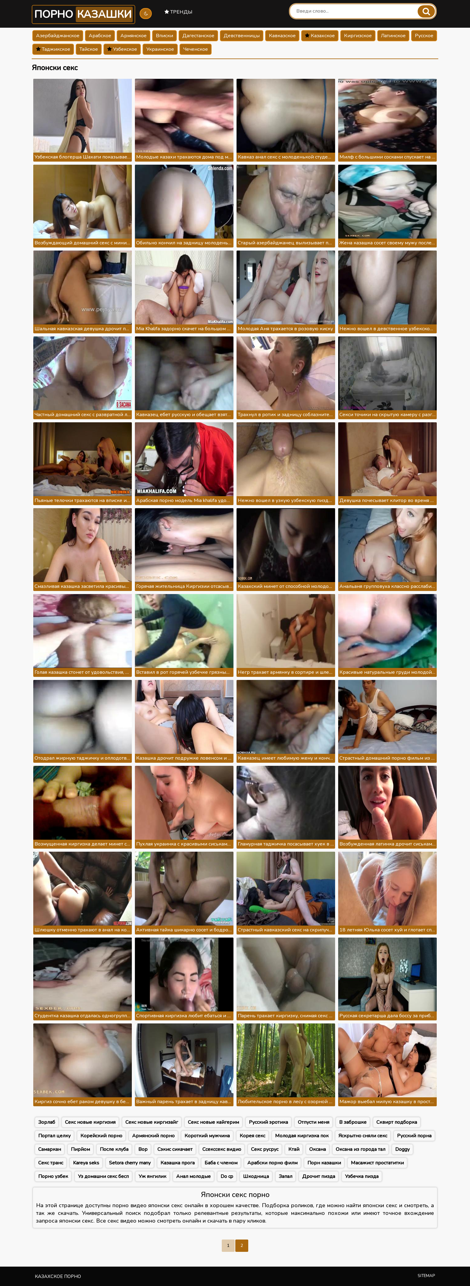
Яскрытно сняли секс (362, 1135)
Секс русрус (264, 1149)
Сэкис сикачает (174, 1149)
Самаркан (49, 1149)
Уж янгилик (152, 1176)
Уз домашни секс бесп (103, 1176)
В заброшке (353, 1122)
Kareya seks (86, 1162)
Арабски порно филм (272, 1162)
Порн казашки (324, 1162)
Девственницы (242, 35)
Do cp (227, 1176)
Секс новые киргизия (90, 1122)
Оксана (317, 1149)
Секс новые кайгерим (213, 1122)
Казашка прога (177, 1162)
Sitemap (426, 1276)
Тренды (178, 12)
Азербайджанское (57, 35)
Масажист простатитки (377, 1162)
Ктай (293, 1149)
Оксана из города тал (360, 1149)
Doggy (402, 1149)
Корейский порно (101, 1135)
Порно (83, 14)
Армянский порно (153, 1135)
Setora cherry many (130, 1162)
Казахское (320, 35)
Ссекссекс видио (221, 1149)
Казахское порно (58, 1276)
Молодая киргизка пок (302, 1135)
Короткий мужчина (207, 1135)
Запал (285, 1176)
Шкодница (256, 1176)
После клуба (114, 1149)
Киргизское (358, 35)
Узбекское (122, 49)
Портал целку (54, 1135)
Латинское (393, 35)
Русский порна (414, 1135)
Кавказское (282, 35)
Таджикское (53, 49)
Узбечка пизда (362, 1176)
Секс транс (50, 1162)
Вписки (164, 35)
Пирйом (80, 1149)
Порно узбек (53, 1176)
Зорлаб (46, 1122)
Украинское (160, 49)
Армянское (133, 35)
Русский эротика (268, 1122)
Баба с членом (221, 1162)
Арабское (100, 35)
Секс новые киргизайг (151, 1122)
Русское (424, 35)
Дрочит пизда (318, 1176)
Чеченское (195, 49)
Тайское (88, 49)
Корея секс (252, 1135)
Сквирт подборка (396, 1122)
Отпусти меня (313, 1122)
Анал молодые (193, 1176)
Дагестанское (198, 35)
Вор (143, 1149)
